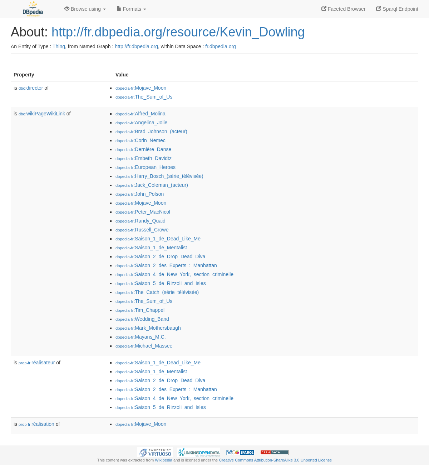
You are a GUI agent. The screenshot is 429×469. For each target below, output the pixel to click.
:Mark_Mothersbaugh (148, 328)
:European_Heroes (145, 167)
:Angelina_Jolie (141, 122)
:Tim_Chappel (139, 310)
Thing (59, 46)
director (31, 88)
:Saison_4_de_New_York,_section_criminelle (174, 274)
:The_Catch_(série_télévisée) (157, 292)
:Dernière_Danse (143, 149)
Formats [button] (131, 9)
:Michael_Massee (143, 346)
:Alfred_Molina (140, 113)
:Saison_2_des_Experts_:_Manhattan (166, 265)
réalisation (36, 424)
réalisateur (37, 362)
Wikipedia (163, 460)
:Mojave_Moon (140, 88)
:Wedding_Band (142, 319)
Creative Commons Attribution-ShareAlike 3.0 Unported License (275, 460)
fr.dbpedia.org (220, 46)
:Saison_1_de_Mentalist (151, 247)
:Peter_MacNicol (142, 212)
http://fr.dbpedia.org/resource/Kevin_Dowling (178, 32)
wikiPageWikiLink (42, 113)
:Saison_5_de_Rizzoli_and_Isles (160, 283)
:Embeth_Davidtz (143, 158)
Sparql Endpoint (397, 9)
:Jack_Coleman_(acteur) (151, 185)
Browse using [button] (85, 9)
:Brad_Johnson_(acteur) (151, 131)
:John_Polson (139, 194)
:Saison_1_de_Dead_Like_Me (158, 238)
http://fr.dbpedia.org (136, 46)
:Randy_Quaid (140, 221)
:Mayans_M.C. (140, 337)
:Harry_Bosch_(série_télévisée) (159, 176)
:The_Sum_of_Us (143, 97)
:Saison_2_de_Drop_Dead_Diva (160, 256)
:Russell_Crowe (141, 230)
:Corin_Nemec (140, 140)
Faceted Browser (343, 9)
